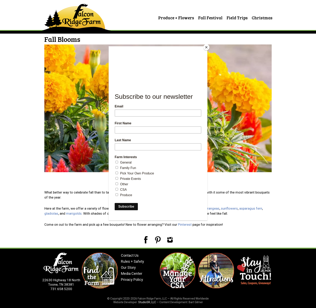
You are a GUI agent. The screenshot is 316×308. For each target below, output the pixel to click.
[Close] (206, 47)
